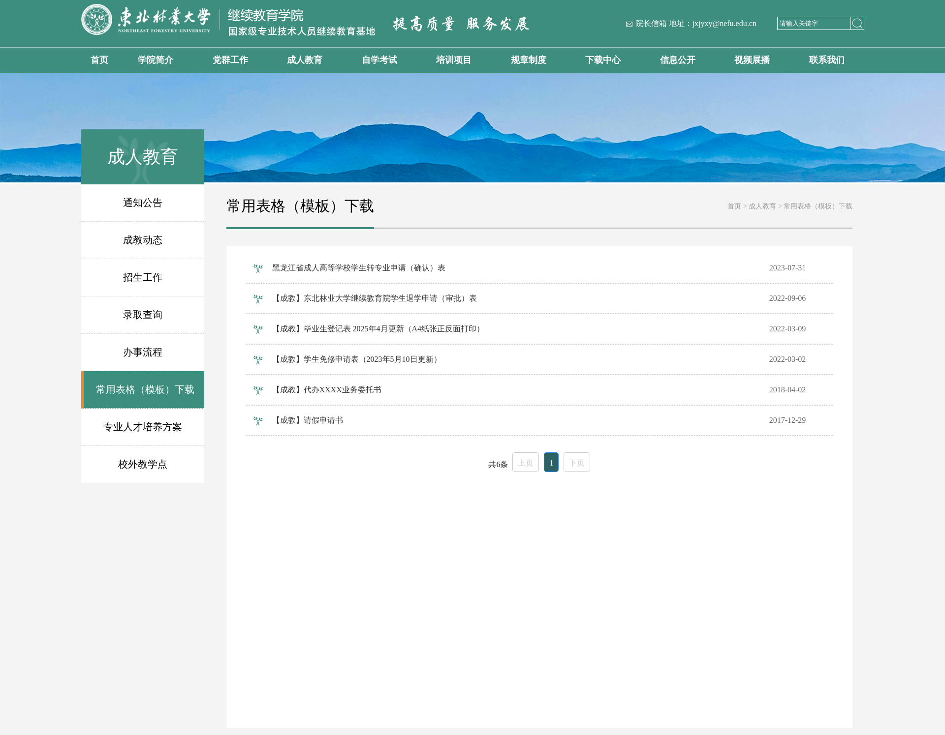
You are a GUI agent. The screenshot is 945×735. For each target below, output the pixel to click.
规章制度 (528, 60)
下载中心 (603, 60)
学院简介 (155, 60)
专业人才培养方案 (142, 426)
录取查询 (142, 314)
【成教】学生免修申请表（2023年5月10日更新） (356, 359)
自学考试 (379, 60)
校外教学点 (142, 464)
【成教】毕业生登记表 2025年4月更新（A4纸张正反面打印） (378, 328)
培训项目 (454, 60)
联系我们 (827, 60)
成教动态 (142, 240)
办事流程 (142, 352)
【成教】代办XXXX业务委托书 (326, 389)
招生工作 (142, 277)
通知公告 (142, 202)
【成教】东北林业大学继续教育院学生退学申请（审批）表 (374, 298)
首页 (99, 60)
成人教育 (304, 60)
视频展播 (752, 60)
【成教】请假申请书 (307, 420)
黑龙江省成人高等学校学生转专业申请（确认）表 (358, 268)
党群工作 (230, 60)
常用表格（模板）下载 (145, 389)
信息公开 (677, 60)
